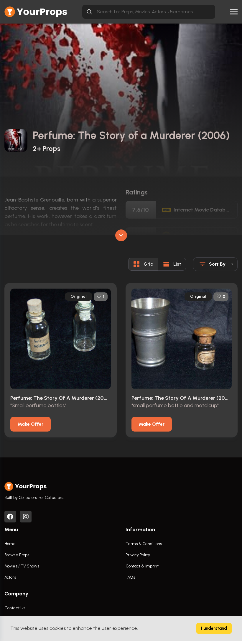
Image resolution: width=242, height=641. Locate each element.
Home (10, 543)
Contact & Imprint (142, 566)
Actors (10, 577)
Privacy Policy (138, 554)
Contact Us (14, 607)
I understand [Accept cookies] (214, 628)
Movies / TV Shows (21, 566)
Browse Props (16, 554)
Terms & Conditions (144, 543)
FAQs (130, 577)
